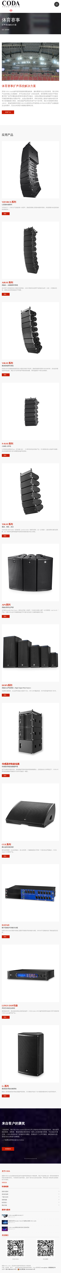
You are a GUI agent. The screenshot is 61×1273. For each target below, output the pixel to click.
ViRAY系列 (7, 363)
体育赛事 (7, 29)
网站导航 (4, 1205)
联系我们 (4, 1202)
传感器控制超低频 (10, 764)
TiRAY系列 (7, 524)
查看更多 (4, 1182)
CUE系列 (6, 844)
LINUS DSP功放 (10, 1005)
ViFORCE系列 (9, 202)
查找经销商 (5, 1194)
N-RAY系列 (7, 443)
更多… (6, 213)
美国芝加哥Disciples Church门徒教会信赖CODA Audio (22, 1221)
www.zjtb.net (44, 1267)
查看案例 (8, 1149)
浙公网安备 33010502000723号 (26, 1269)
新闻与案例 (5, 1191)
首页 (3, 29)
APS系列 (6, 605)
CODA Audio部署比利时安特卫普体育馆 (18, 1227)
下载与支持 (5, 1197)
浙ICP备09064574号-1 (11, 1269)
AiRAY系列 (7, 282)
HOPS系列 (7, 685)
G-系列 (5, 1086)
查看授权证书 (52, 1267)
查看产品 (8, 112)
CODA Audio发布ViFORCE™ (15, 1215)
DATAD (5, 925)
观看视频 (4, 1199)
